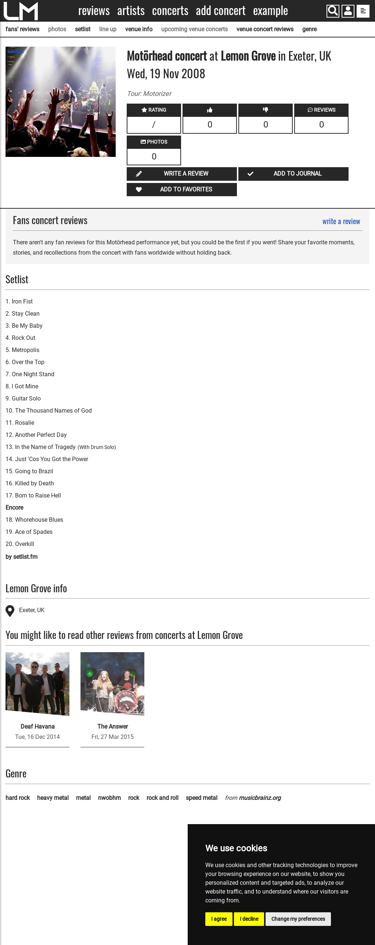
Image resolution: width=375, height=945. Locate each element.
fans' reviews (22, 29)
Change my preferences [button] (298, 919)
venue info (138, 29)
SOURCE (15, 51)
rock (133, 797)
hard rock (18, 797)
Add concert (221, 10)
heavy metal (53, 797)
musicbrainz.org (260, 797)
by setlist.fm (21, 556)
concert (189, 55)
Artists (131, 10)
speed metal (201, 797)
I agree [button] (219, 919)
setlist (82, 29)
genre (309, 29)
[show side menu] (363, 11)
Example (270, 10)
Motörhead (149, 55)
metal (83, 797)
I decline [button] (249, 919)
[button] (348, 11)
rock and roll (163, 797)
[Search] (333, 11)
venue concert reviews (265, 29)
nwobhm (109, 797)
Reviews (94, 10)
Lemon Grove (248, 55)
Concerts (170, 10)
